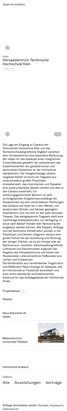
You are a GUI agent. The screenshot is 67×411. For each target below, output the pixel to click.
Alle (6, 382)
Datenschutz (10, 409)
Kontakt (43, 405)
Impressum (56, 405)
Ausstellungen (27, 382)
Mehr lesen (9, 68)
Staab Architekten (14, 4)
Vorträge (54, 382)
